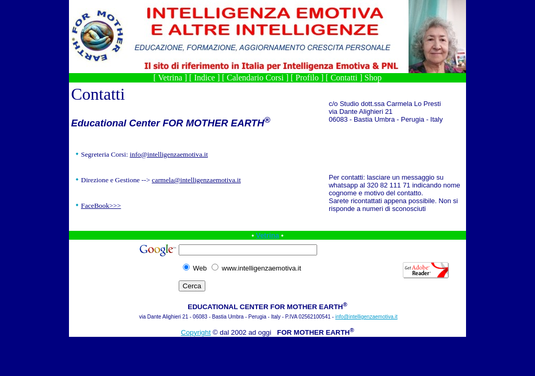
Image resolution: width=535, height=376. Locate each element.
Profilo (307, 77)
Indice (204, 77)
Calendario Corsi (255, 77)
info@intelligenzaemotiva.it (169, 154)
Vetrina (170, 77)
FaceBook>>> (101, 205)
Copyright (196, 332)
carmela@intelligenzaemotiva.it (196, 180)
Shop (373, 77)
